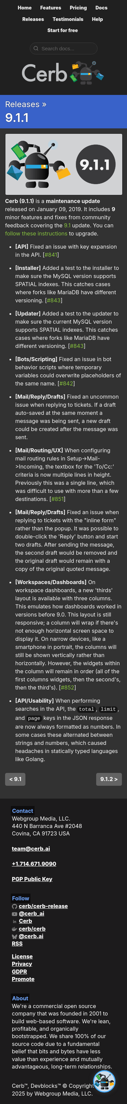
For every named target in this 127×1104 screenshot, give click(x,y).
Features (50, 7)
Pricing (78, 7)
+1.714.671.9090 (34, 862)
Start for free (62, 30)
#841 (51, 254)
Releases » (26, 104)
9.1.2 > (109, 777)
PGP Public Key (32, 877)
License (22, 954)
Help (97, 19)
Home (24, 7)
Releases (33, 19)
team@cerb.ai (31, 847)
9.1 (67, 225)
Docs (102, 7)
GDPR (19, 970)
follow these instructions (36, 233)
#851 (57, 499)
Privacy (22, 962)
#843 (53, 300)
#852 (67, 687)
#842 (66, 383)
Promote (23, 977)
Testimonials (67, 19)
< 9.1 (15, 777)
